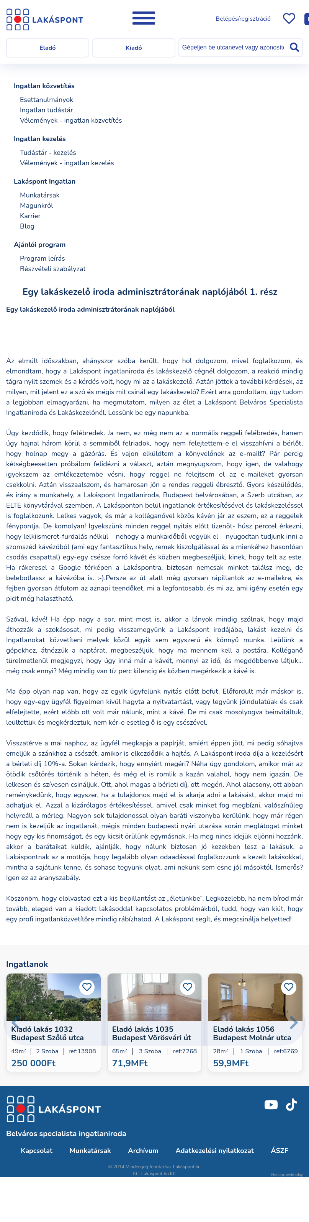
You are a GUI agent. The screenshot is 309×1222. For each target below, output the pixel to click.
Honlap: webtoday (287, 1175)
